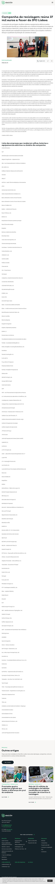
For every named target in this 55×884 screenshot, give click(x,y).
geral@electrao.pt (7, 825)
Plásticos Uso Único (19, 849)
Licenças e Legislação (46, 847)
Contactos (43, 851)
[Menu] (52, 2)
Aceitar (49, 880)
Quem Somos (5, 840)
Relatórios (4, 857)
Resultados (4, 859)
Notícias (43, 840)
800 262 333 (9, 829)
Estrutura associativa (7, 849)
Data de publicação (7, 60)
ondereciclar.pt (5, 864)
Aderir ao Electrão (32, 840)
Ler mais (4, 797)
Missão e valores (6, 846)
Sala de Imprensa (20, 862)
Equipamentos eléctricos (18, 841)
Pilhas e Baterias (19, 844)
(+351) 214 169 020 (7, 826)
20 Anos (30, 862)
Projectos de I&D (45, 845)
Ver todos (8, 762)
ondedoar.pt (5, 866)
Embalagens (18, 846)
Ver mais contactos (26, 834)
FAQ (42, 849)
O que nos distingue (6, 855)
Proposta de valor (32, 843)
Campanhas (44, 843)
